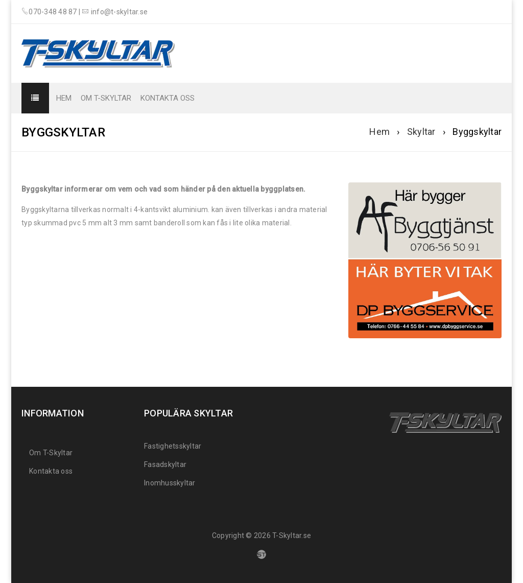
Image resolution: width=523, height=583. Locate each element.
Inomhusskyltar (170, 483)
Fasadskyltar (165, 464)
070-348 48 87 (53, 12)
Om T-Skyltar (51, 453)
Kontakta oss (51, 471)
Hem (379, 131)
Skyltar (421, 131)
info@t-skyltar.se (119, 12)
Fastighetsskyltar (172, 446)
